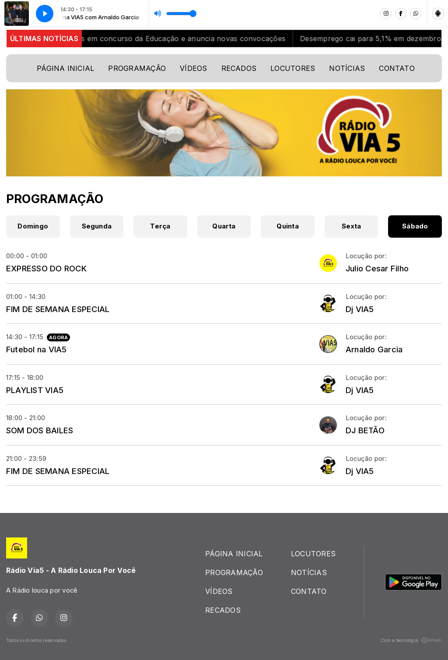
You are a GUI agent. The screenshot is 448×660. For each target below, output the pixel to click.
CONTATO (397, 68)
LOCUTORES (292, 68)
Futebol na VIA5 (36, 349)
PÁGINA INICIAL (65, 68)
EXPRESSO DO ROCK (46, 268)
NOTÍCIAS (347, 68)
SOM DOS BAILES (39, 430)
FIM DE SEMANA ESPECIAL (57, 309)
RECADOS (239, 68)
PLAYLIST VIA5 (34, 390)
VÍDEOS (193, 68)
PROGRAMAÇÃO (137, 68)
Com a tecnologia (411, 640)
